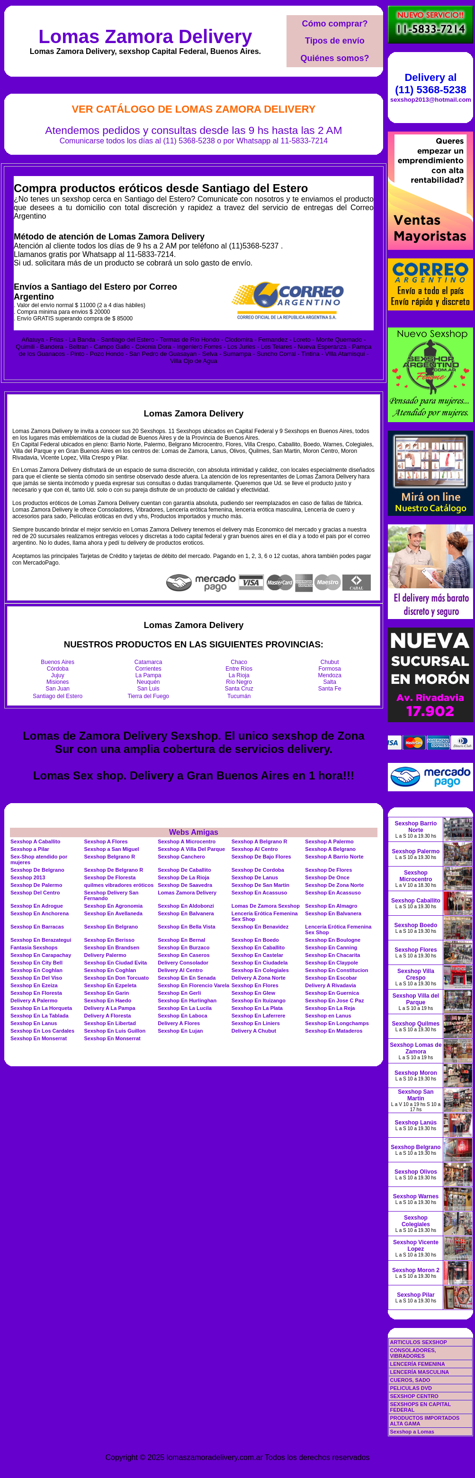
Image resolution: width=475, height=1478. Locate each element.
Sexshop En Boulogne (332, 940)
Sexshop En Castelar (257, 955)
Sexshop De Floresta (110, 877)
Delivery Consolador (183, 962)
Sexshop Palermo (416, 851)
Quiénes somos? (334, 58)
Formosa (330, 668)
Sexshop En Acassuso (259, 892)
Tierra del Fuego (148, 696)
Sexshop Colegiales (416, 1221)
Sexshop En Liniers (256, 1023)
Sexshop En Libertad (110, 1023)
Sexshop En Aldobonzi (186, 906)
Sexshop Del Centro (35, 892)
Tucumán (239, 696)
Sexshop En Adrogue (36, 906)
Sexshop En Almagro (331, 906)
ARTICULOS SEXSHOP (418, 1342)
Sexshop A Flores (106, 841)
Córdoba (58, 668)
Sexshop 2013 (27, 877)
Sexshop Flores (415, 950)
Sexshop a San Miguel (111, 849)
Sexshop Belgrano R (109, 856)
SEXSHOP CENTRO (414, 1396)
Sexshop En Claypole (331, 962)
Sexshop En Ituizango (259, 1000)
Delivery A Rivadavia (330, 985)
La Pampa (148, 675)
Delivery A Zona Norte (259, 978)
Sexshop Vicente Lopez (416, 1245)
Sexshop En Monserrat (38, 1038)
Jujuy (57, 675)
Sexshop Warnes (416, 1196)
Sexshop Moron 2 (415, 1270)
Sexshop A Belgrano (330, 849)
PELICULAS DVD (411, 1388)
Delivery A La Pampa (109, 1008)
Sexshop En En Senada (186, 978)
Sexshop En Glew (253, 993)
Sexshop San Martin (415, 1095)
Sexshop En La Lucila (185, 1008)
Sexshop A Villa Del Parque (191, 849)
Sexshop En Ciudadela (260, 962)
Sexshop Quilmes (416, 1023)
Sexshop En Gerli (179, 993)
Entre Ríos (238, 668)
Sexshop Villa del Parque (416, 999)
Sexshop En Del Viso (36, 978)
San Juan (57, 688)
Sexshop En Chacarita (332, 955)
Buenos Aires (57, 662)
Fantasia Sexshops (34, 947)
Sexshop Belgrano (415, 1147)
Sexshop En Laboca (182, 1015)
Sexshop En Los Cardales (42, 1031)
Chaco (239, 662)
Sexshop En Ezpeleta (110, 985)
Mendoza (329, 675)
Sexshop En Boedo (255, 940)
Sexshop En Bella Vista (186, 926)
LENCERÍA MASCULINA (419, 1372)
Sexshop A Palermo (329, 841)
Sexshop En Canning (331, 947)
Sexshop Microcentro (416, 876)
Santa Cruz (239, 688)
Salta (329, 682)
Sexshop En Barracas (37, 926)
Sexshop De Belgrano (37, 870)
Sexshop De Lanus (255, 877)
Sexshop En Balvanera (186, 913)
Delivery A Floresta (107, 1015)
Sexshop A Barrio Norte (334, 856)
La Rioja (239, 675)
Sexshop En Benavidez (260, 926)
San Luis (148, 688)
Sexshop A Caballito (35, 841)
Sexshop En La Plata (257, 1008)
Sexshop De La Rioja (183, 877)
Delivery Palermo (105, 955)
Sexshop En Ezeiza (34, 985)
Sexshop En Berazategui (40, 940)
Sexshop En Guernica (332, 993)
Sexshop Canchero (181, 856)
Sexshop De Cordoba (258, 870)
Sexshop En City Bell (36, 962)
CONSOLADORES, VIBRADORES (413, 1353)
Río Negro (239, 682)
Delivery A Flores (179, 1023)
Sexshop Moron (415, 1073)
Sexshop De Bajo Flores (261, 856)
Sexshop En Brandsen (112, 947)
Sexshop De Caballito (184, 870)
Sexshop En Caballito (258, 947)
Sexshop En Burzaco (183, 947)
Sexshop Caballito (415, 900)
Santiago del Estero (57, 696)
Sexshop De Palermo (36, 885)
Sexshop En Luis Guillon (115, 1031)
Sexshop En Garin (106, 993)
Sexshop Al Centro (255, 849)
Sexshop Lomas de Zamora (415, 1048)
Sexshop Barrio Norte (416, 826)
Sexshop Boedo (416, 925)
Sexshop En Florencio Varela (193, 985)
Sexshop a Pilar (29, 849)
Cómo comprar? (334, 23)
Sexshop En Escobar (331, 978)
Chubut (330, 662)
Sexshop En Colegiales (260, 970)
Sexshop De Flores (328, 870)
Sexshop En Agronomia (113, 906)
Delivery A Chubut (254, 1031)
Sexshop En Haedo (108, 1000)
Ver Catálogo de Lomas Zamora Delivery (193, 109)
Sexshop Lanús (416, 1122)
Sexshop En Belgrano (111, 926)
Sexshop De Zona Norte (334, 885)
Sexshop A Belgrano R (259, 841)
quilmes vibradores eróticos (119, 885)
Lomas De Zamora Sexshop (266, 906)
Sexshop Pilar (415, 1295)
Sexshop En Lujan (180, 1031)
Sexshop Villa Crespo (415, 974)
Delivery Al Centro (180, 970)
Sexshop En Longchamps (336, 1023)
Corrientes (148, 668)
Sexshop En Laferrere (259, 1015)
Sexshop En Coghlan (36, 970)
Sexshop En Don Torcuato (116, 978)
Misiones (57, 682)
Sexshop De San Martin (260, 885)
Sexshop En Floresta (36, 993)
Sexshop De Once (327, 877)
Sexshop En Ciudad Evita (115, 962)
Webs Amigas (193, 832)
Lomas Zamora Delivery (145, 36)
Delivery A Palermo (33, 1000)
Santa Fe (329, 688)
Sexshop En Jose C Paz (334, 1000)
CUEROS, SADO (410, 1380)
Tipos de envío (335, 40)
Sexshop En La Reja (330, 1008)
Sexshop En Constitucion (336, 970)
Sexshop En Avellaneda (113, 913)
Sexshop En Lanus (33, 1023)
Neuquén (148, 682)
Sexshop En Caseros (183, 955)
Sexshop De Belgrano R (113, 870)
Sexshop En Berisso (109, 940)
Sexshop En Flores (255, 985)
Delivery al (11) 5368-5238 (430, 83)
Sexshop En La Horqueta (41, 1008)
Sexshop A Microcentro (186, 841)
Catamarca (148, 662)
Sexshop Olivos (415, 1171)
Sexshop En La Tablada (39, 1015)
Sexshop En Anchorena (39, 913)
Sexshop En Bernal (181, 940)
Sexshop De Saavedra (185, 885)
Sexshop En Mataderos (333, 1031)
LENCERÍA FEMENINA (417, 1364)
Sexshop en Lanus (328, 1015)
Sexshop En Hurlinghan (187, 1000)
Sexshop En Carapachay (40, 955)
